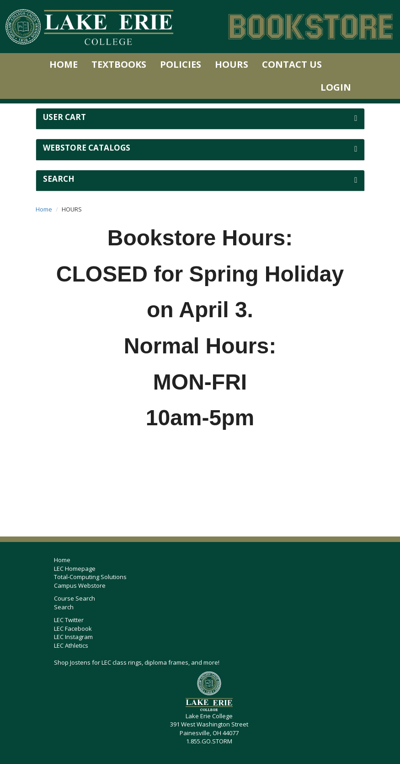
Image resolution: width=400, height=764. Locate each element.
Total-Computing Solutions (90, 577)
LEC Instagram (73, 637)
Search (64, 607)
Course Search (74, 598)
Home (63, 64)
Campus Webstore (80, 585)
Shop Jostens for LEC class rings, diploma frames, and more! (136, 662)
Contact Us (292, 64)
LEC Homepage (75, 568)
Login (335, 87)
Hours (231, 64)
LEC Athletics (71, 645)
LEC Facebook (73, 628)
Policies (180, 64)
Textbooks (118, 64)
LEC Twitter (69, 620)
